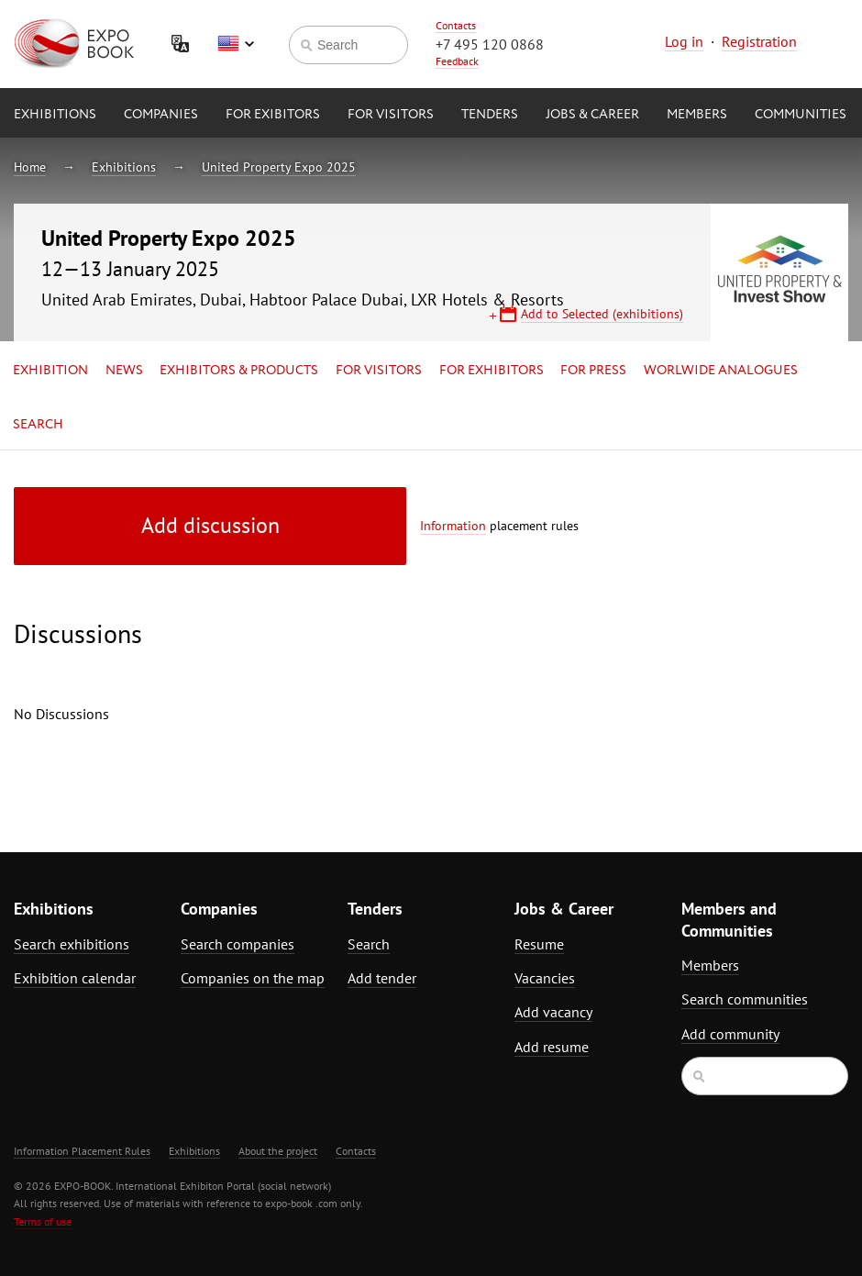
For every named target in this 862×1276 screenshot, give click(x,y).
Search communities (744, 999)
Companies (161, 114)
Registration (759, 41)
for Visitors (391, 114)
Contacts (456, 25)
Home (30, 167)
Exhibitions (55, 114)
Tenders (489, 114)
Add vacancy (553, 1012)
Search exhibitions (71, 944)
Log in (684, 41)
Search (38, 425)
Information (453, 525)
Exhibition (50, 370)
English (235, 44)
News (124, 370)
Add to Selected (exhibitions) (602, 313)
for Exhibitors (491, 370)
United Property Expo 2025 (279, 167)
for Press (593, 370)
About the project (277, 1151)
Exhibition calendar (75, 978)
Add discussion (210, 525)
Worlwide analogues (721, 370)
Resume (539, 944)
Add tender (382, 978)
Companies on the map (253, 978)
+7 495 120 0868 (490, 44)
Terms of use (43, 1221)
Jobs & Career (592, 114)
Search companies (237, 944)
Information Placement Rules (82, 1151)
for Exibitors (273, 114)
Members (697, 114)
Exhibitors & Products (239, 370)
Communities (800, 114)
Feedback (457, 61)
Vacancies (544, 978)
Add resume (551, 1046)
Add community (730, 1034)
